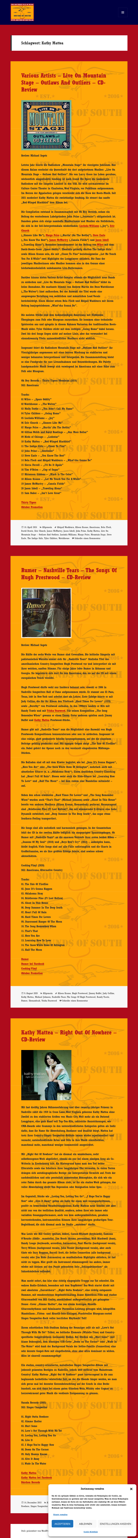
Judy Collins (108, 993)
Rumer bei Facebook (32, 963)
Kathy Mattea (93, 531)
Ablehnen (85, 1523)
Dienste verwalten (60, 1514)
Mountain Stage (98, 534)
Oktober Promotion (32, 507)
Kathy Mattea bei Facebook (36, 1477)
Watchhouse (64, 538)
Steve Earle (99, 235)
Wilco (100, 244)
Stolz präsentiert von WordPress (36, 1530)
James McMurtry (58, 240)
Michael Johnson (43, 997)
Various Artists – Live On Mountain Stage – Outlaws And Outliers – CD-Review (63, 82)
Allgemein (47, 527)
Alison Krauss (81, 527)
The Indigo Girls (35, 538)
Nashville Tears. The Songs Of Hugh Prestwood (74, 997)
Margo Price (52, 235)
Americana (94, 527)
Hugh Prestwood (79, 993)
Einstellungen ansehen (115, 1523)
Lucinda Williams (89, 226)
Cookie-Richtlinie (91, 1532)
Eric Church (39, 531)
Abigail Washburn (65, 527)
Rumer (25, 959)
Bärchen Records (30, 1482)
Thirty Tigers (28, 502)
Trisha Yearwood (56, 710)
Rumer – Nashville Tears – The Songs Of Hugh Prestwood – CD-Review (69, 574)
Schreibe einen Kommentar (87, 538)
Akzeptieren (62, 1523)
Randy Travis (103, 997)
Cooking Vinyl (29, 968)
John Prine (81, 531)
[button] (131, 1489)
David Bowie (27, 531)
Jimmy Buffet (95, 993)
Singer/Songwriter (39, 1506)
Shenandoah (34, 1000)
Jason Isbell (102, 240)
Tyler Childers (50, 538)
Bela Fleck (106, 527)
